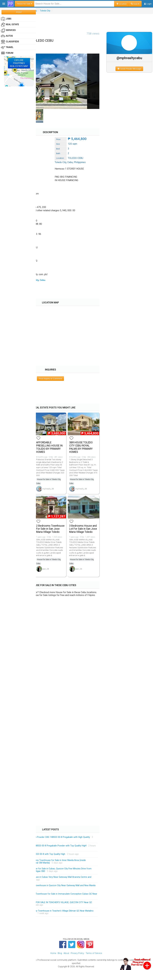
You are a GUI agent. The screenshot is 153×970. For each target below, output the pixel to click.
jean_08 (46, 569)
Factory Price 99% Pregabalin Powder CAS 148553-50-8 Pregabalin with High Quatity (49, 837)
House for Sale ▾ (24, 4)
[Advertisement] (76, 20)
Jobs (6, 19)
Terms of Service (94, 953)
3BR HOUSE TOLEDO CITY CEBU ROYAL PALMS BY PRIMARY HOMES (81, 447)
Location (121, 4)
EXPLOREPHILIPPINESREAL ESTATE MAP (19, 63)
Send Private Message (129, 69)
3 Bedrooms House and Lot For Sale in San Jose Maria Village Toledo (83, 529)
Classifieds (10, 42)
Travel (7, 47)
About (66, 953)
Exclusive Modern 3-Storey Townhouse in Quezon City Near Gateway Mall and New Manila (51, 885)
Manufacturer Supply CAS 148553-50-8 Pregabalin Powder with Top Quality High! (47, 845)
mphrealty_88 (48, 489)
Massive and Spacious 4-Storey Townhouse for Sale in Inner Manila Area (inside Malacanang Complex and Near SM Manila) (47, 861)
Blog (60, 953)
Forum (7, 53)
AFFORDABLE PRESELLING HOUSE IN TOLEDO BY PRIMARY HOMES (49, 447)
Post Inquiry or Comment (50, 378)
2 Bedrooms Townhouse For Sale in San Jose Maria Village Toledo (50, 529)
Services (8, 30)
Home (53, 953)
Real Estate (10, 25)
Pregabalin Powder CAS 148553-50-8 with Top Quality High (36, 854)
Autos (7, 36)
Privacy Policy (77, 953)
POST (19, 12)
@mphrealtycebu (129, 58)
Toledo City (45, 10)
